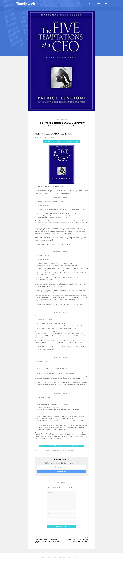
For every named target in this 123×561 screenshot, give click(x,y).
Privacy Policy (57, 557)
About (91, 3)
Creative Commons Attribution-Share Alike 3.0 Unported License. (60, 450)
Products (98, 3)
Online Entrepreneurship (22, 9)
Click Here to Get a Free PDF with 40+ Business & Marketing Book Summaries (61, 446)
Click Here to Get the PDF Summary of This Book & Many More (61, 141)
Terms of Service (67, 557)
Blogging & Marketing (39, 9)
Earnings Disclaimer (46, 557)
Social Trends (52, 9)
